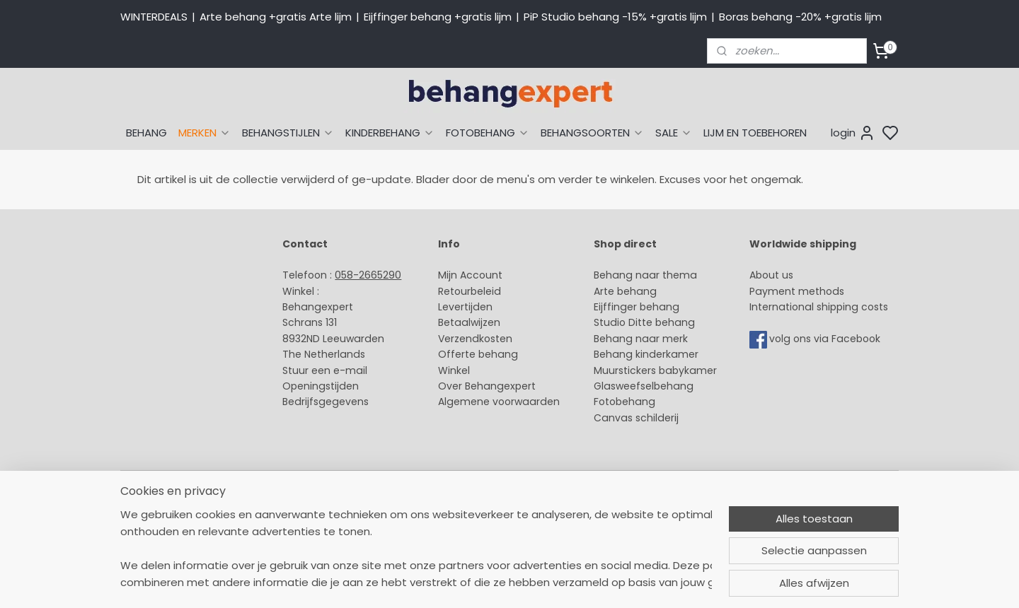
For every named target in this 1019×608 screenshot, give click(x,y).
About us (771, 275)
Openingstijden (320, 386)
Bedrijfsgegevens (325, 401)
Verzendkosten (475, 339)
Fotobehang (624, 401)
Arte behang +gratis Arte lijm (276, 16)
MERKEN (204, 132)
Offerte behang (478, 354)
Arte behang (625, 291)
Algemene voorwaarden (499, 401)
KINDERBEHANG (389, 132)
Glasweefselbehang (643, 386)
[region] (416, 548)
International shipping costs (818, 307)
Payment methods (796, 291)
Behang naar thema (645, 275)
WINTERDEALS (154, 16)
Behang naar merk (641, 339)
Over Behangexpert (487, 386)
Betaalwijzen (469, 322)
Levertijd (459, 307)
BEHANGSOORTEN (592, 132)
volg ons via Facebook (826, 339)
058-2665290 (368, 275)
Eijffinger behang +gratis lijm (438, 16)
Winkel (454, 370)
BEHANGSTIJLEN (288, 132)
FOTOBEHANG (487, 132)
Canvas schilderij (636, 418)
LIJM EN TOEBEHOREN (755, 132)
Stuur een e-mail (326, 370)
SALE (673, 132)
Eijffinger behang (636, 307)
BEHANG (146, 132)
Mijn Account (470, 275)
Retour (454, 291)
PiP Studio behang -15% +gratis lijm (615, 16)
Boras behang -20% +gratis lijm (800, 16)
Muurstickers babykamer (655, 370)
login (853, 132)
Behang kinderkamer (646, 354)
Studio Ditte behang (644, 322)
